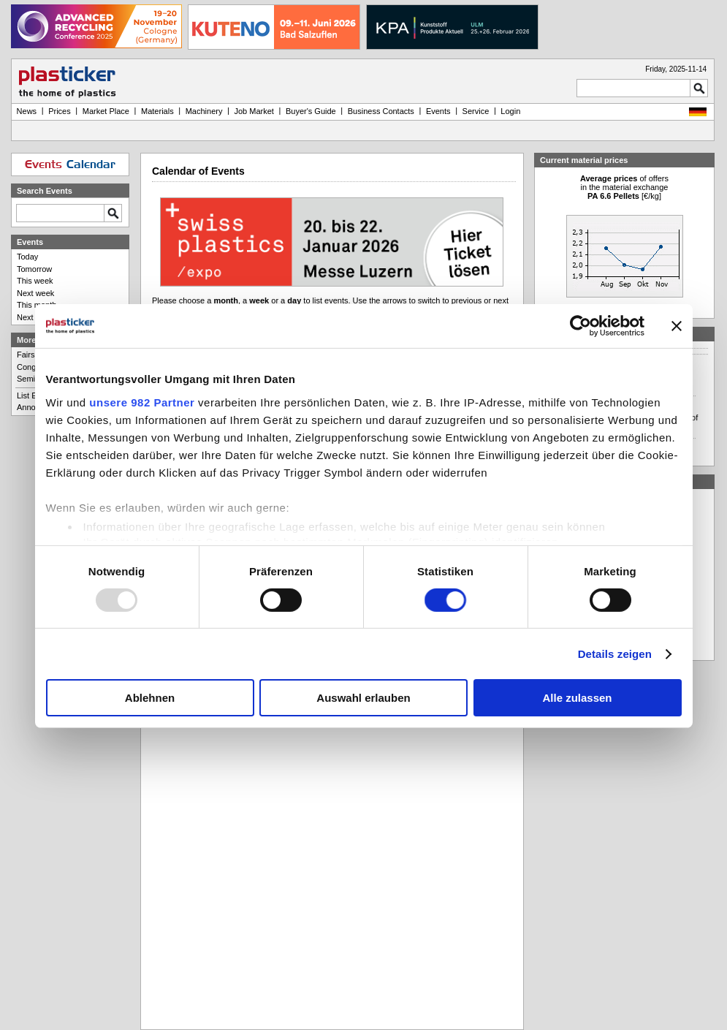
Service (476, 111)
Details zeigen (615, 654)
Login (510, 111)
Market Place (106, 111)
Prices (59, 111)
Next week (35, 293)
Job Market (253, 111)
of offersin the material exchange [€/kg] (624, 187)
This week (35, 280)
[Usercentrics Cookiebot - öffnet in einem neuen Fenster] (580, 326)
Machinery (204, 111)
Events (438, 111)
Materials (157, 111)
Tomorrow (34, 269)
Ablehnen (150, 698)
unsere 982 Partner (141, 401)
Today (27, 256)
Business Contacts (381, 111)
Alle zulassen (577, 698)
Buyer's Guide (311, 111)
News (27, 111)
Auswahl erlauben (363, 698)
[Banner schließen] (676, 326)
